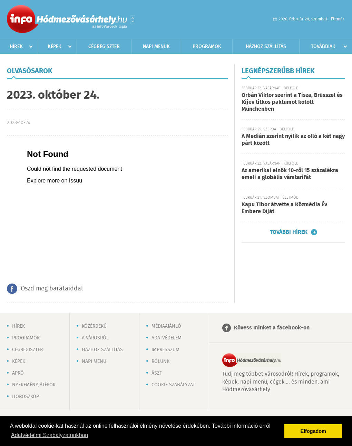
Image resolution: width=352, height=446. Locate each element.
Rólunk (160, 361)
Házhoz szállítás (266, 46)
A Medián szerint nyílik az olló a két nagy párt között (293, 140)
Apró (18, 373)
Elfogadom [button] (313, 431)
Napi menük (156, 46)
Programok (207, 46)
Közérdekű (94, 326)
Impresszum (165, 350)
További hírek (288, 232)
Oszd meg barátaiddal (52, 289)
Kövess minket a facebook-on (272, 328)
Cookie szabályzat (173, 385)
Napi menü (94, 361)
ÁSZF (156, 373)
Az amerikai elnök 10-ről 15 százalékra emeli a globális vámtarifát (290, 174)
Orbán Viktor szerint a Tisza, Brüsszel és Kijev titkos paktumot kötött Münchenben (292, 102)
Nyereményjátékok (34, 385)
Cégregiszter (104, 46)
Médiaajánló (166, 326)
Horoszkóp (25, 396)
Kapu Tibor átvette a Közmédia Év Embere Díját (284, 208)
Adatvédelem (166, 338)
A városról (95, 338)
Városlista (132, 19)
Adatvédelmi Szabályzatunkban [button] (49, 435)
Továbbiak (323, 46)
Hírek (16, 46)
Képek (54, 46)
